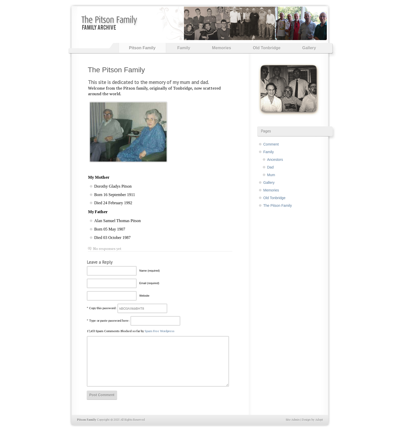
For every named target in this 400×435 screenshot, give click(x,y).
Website (144, 295)
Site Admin (293, 419)
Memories (221, 48)
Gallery (309, 48)
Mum (271, 175)
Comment (271, 144)
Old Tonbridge (266, 48)
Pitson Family (142, 48)
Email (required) (149, 283)
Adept (319, 419)
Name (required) (149, 270)
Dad (270, 167)
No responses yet (107, 248)
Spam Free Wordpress (159, 331)
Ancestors (275, 160)
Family (183, 48)
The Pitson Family (116, 70)
